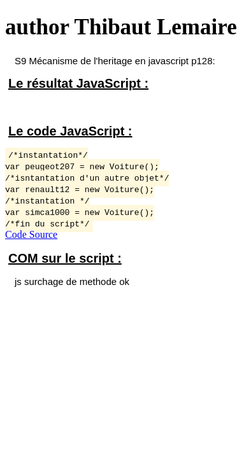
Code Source (31, 234)
